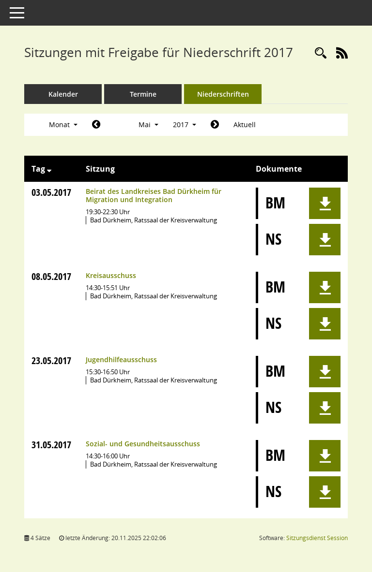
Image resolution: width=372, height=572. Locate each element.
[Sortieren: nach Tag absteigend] (49, 168)
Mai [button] (148, 124)
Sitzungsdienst (317, 538)
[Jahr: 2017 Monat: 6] (214, 124)
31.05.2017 (51, 444)
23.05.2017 (51, 360)
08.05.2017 (51, 276)
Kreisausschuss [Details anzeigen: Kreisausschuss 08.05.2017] (111, 275)
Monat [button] (63, 124)
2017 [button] (184, 124)
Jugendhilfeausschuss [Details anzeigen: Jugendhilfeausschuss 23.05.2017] (121, 359)
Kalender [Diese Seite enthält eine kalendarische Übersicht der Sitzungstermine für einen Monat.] (63, 94)
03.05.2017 (51, 192)
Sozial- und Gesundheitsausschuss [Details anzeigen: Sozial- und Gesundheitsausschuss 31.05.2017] (143, 443)
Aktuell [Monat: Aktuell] (244, 124)
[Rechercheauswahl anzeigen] (320, 53)
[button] (325, 203)
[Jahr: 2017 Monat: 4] (96, 124)
